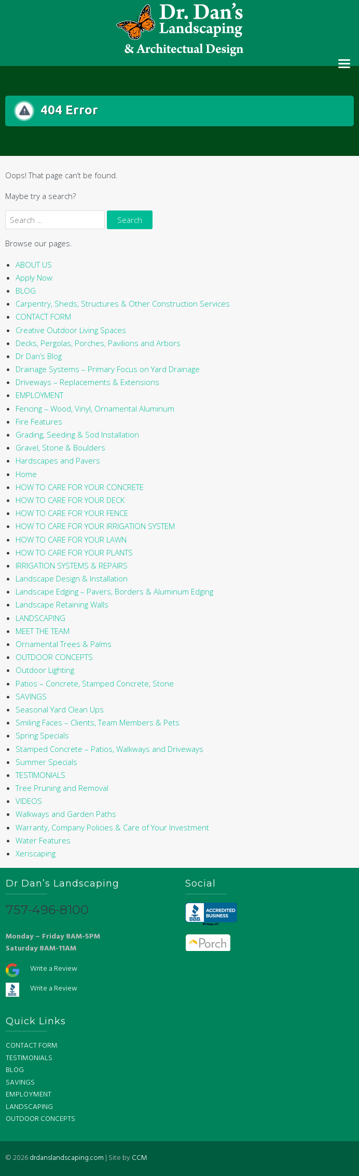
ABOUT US (34, 264)
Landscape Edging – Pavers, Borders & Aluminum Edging (114, 591)
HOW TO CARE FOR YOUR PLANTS (74, 552)
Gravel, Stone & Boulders (60, 447)
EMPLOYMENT (39, 395)
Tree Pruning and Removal (62, 788)
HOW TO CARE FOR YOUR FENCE (72, 513)
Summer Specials (46, 762)
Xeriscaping (36, 853)
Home (26, 474)
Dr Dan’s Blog (39, 356)
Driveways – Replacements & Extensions (87, 382)
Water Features (43, 840)
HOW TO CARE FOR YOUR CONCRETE (80, 487)
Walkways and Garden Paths (66, 814)
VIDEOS (29, 801)
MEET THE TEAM (43, 631)
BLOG (26, 290)
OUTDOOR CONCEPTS (54, 657)
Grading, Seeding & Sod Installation (77, 434)
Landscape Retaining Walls (62, 604)
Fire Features (39, 421)
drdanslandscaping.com (67, 1158)
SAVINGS (31, 696)
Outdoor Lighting (45, 670)
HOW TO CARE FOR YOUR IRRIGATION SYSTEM (95, 526)
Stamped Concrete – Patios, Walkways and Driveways (109, 749)
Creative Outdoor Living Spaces (71, 330)
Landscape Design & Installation (72, 578)
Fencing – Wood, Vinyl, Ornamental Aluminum (95, 408)
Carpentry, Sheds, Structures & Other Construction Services (123, 303)
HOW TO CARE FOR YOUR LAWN (71, 539)
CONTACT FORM (43, 316)
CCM (139, 1158)
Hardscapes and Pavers (58, 460)
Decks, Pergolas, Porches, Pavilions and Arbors (98, 343)
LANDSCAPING (40, 618)
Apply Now (34, 277)
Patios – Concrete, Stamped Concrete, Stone (95, 683)
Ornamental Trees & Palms (64, 644)
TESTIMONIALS (40, 775)
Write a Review (53, 969)
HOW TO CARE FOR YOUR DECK (70, 500)
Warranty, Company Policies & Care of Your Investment (112, 827)
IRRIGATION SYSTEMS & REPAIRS (72, 565)
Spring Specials (42, 735)
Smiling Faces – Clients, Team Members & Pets (98, 722)
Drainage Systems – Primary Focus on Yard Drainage (108, 369)
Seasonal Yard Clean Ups (60, 709)
